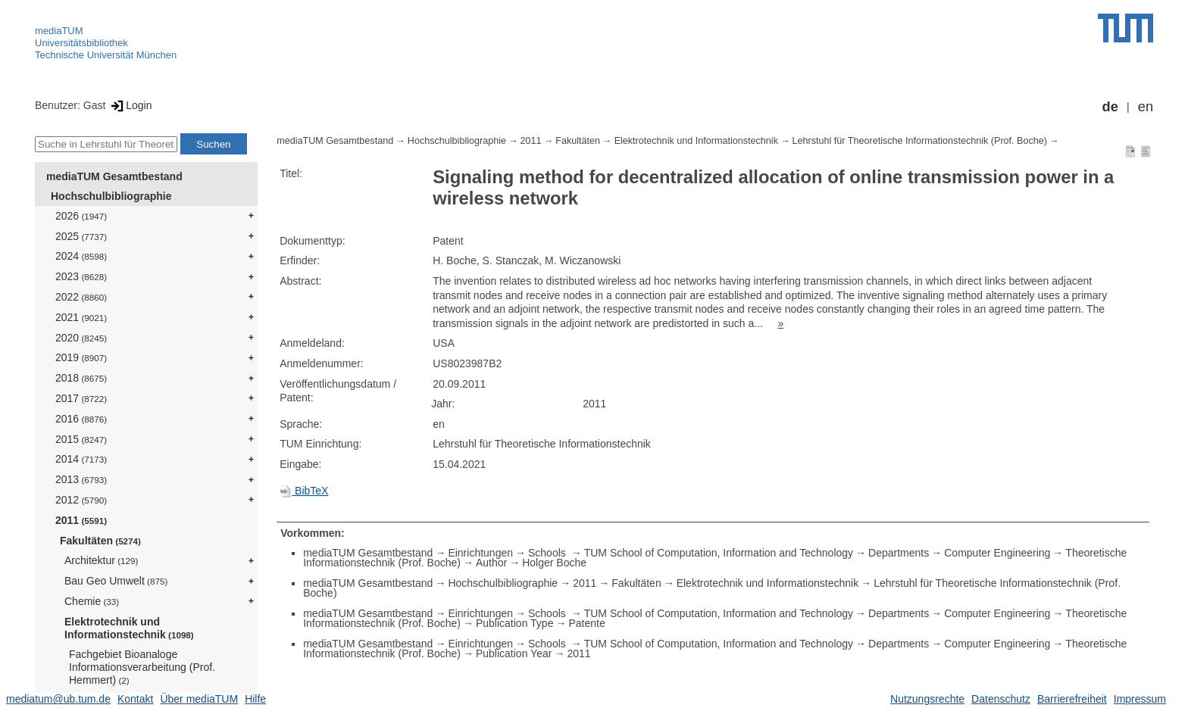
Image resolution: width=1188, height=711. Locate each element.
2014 (81, 459)
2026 (81, 216)
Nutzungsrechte (927, 699)
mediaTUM (59, 30)
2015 (81, 439)
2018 (81, 378)
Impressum (1140, 699)
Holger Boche (554, 563)
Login (130, 105)
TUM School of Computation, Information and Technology (718, 553)
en (1145, 106)
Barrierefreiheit (1072, 699)
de (1110, 106)
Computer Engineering (997, 553)
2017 (81, 398)
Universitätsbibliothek (81, 42)
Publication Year (514, 653)
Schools (548, 553)
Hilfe (255, 699)
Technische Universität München (106, 55)
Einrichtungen (480, 553)
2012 (81, 500)
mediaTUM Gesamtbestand (114, 176)
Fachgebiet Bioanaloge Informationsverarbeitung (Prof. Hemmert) (142, 667)
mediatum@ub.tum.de (58, 699)
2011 (81, 520)
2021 (81, 317)
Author (491, 563)
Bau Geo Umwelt (115, 581)
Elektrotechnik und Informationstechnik (129, 628)
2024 (81, 256)
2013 (81, 479)
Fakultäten (100, 541)
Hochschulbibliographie (111, 196)
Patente (586, 623)
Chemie (91, 601)
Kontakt (135, 699)
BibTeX (304, 491)
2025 (81, 236)
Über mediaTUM (199, 699)
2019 (81, 357)
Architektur (101, 560)
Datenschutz (1000, 699)
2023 (81, 276)
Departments (898, 553)
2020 (81, 338)
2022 (81, 297)
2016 (81, 419)
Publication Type (514, 623)
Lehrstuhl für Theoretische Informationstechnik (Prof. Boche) (920, 141)
